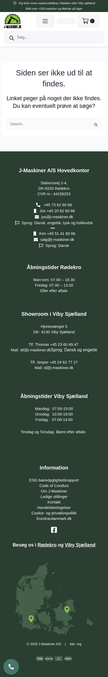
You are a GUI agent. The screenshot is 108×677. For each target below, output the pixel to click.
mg (79, 644)
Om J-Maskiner (54, 491)
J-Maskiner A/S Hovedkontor (54, 170)
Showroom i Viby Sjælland (54, 314)
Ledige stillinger (54, 496)
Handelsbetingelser (54, 507)
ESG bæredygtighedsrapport (54, 480)
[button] (45, 21)
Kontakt (54, 502)
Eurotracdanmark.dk (53, 518)
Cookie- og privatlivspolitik (53, 513)
